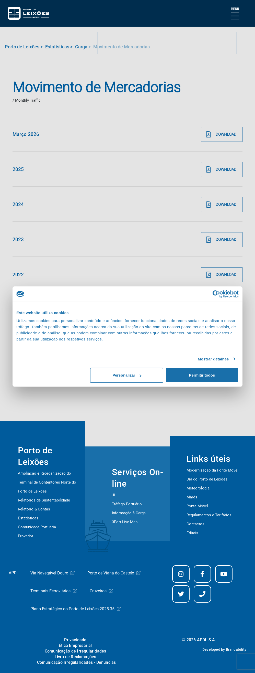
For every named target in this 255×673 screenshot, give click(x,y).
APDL (14, 572)
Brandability (236, 649)
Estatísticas (28, 518)
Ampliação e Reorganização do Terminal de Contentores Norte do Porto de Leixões (47, 482)
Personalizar (126, 375)
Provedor (25, 536)
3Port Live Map (124, 522)
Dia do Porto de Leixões (207, 479)
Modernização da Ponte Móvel (212, 470)
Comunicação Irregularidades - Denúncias (76, 662)
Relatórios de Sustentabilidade (44, 500)
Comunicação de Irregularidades (75, 651)
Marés (192, 497)
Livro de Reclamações (75, 656)
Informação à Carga (129, 513)
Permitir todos (202, 375)
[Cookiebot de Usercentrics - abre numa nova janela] (216, 294)
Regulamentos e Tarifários (209, 515)
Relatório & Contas (34, 509)
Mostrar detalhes (213, 359)
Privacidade (75, 639)
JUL (115, 495)
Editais (192, 533)
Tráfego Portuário (127, 504)
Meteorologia (198, 488)
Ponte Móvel (197, 506)
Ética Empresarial (75, 645)
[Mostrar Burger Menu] (235, 13)
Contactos (195, 524)
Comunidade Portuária (37, 527)
